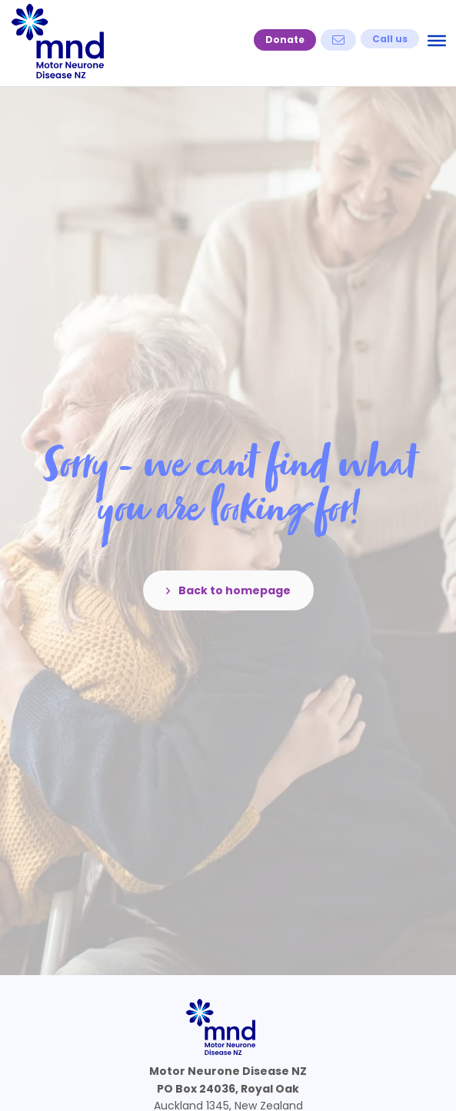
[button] (285, 40)
